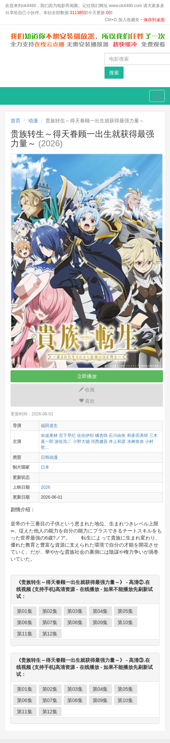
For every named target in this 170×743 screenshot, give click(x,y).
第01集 (24, 611)
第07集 (50, 622)
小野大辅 (81, 441)
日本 (45, 467)
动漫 (33, 120)
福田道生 (49, 425)
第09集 (100, 622)
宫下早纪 (67, 435)
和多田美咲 (137, 435)
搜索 (114, 72)
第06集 (24, 622)
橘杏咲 (101, 435)
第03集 (75, 611)
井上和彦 (117, 441)
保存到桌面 (154, 19)
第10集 (125, 622)
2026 (45, 487)
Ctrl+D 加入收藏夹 (122, 19)
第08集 (75, 622)
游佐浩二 (63, 441)
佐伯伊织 (85, 435)
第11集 (24, 634)
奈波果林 (49, 435)
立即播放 (87, 376)
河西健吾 (99, 441)
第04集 (100, 611)
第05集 (125, 611)
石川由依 (117, 435)
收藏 (87, 389)
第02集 (50, 611)
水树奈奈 (135, 441)
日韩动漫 (49, 457)
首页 (15, 120)
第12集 (50, 634)
